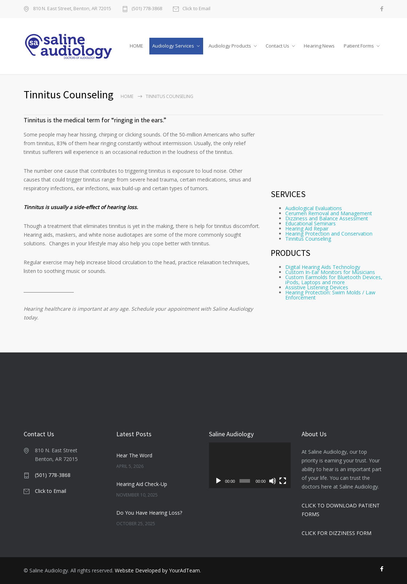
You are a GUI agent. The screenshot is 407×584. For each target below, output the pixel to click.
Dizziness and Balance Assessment (326, 218)
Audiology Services (173, 45)
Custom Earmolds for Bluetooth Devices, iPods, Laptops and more (333, 280)
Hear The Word (134, 455)
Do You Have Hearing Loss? (149, 512)
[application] (250, 465)
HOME (136, 45)
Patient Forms (359, 45)
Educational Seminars (310, 223)
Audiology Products (230, 45)
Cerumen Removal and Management (328, 213)
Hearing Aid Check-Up (141, 484)
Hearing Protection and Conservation (328, 233)
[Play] (218, 481)
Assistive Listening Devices (316, 287)
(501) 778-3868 (147, 9)
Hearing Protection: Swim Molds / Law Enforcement (330, 295)
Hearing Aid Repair (307, 228)
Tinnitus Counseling (308, 238)
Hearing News (319, 45)
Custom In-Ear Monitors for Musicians (330, 272)
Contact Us (277, 45)
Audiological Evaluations (313, 208)
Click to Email (196, 9)
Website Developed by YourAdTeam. (158, 570)
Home (127, 96)
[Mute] (272, 481)
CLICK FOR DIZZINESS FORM (336, 533)
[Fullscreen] (282, 481)
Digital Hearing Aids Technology (322, 267)
